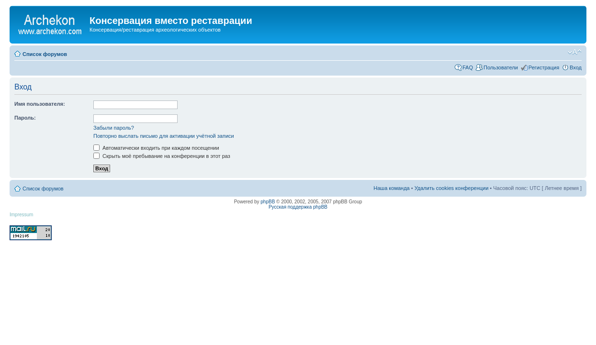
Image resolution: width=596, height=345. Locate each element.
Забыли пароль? (113, 128)
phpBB (267, 201)
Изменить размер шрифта (575, 52)
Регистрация (544, 67)
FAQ (467, 67)
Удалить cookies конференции (452, 188)
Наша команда (391, 188)
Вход (576, 67)
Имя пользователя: (39, 104)
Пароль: (25, 118)
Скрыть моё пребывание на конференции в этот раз (161, 156)
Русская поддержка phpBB (298, 207)
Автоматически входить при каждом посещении (156, 148)
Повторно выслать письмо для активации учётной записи (163, 136)
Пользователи (501, 67)
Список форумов (44, 54)
